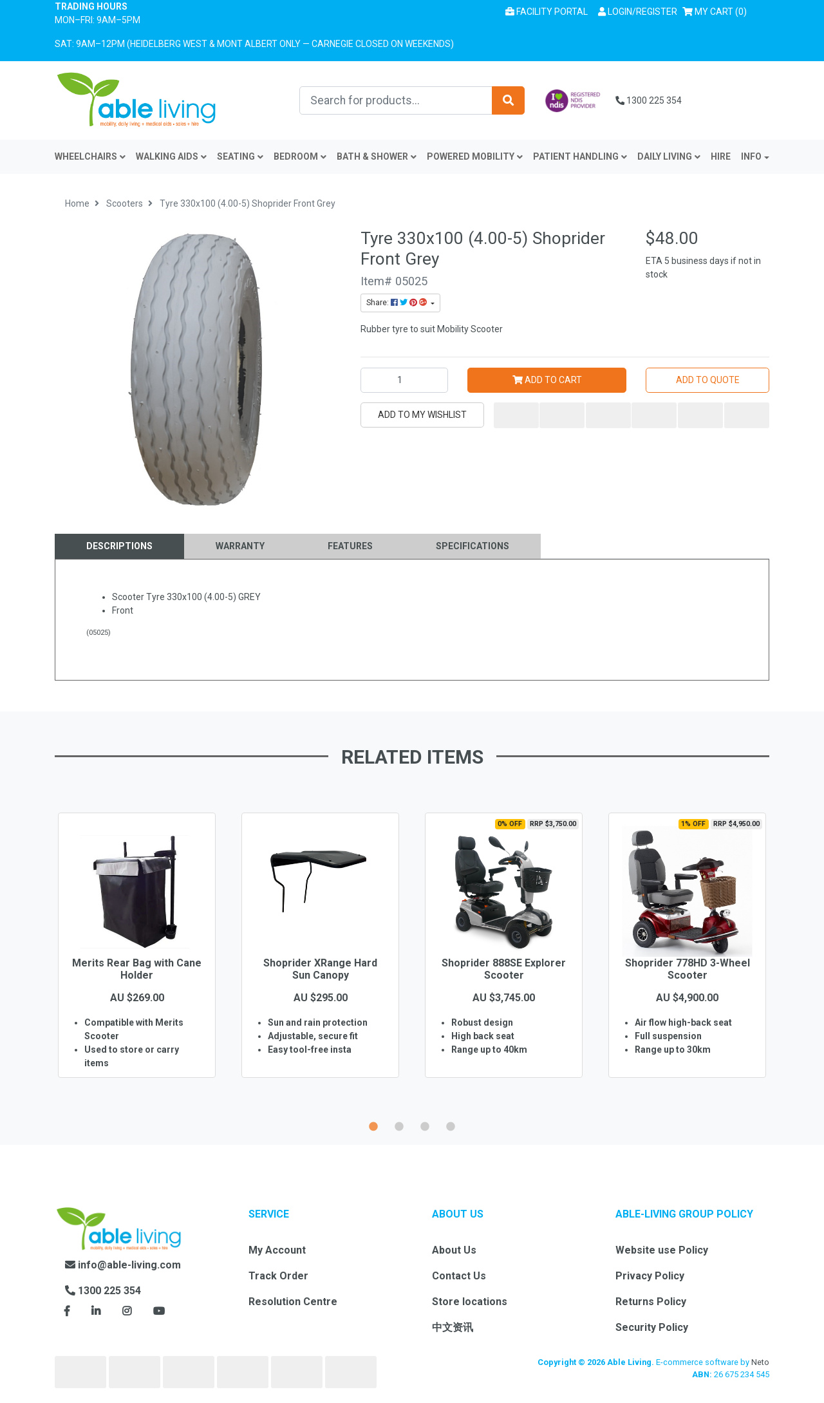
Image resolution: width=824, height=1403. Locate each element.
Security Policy (651, 1327)
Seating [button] (240, 156)
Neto (760, 1362)
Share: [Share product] (397, 302)
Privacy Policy (649, 1276)
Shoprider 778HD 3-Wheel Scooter (687, 969)
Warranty (240, 546)
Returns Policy (650, 1301)
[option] (136, 964)
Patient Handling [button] (580, 156)
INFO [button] (751, 156)
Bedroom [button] (300, 156)
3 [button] (424, 1124)
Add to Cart (547, 380)
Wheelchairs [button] (90, 156)
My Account (277, 1250)
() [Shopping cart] (717, 11)
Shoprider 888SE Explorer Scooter (504, 969)
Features (350, 546)
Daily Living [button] (668, 156)
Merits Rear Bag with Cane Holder (136, 969)
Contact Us (459, 1276)
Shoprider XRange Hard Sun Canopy (320, 969)
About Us (454, 1250)
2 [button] (399, 1124)
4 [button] (450, 1124)
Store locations (469, 1301)
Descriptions (119, 546)
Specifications (472, 546)
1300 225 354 (648, 100)
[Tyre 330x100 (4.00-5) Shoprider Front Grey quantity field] (404, 380)
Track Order (278, 1276)
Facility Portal (546, 11)
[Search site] (508, 100)
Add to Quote (708, 380)
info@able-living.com (123, 1265)
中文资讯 (452, 1327)
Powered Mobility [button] (475, 156)
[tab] (119, 546)
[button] (637, 12)
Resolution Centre (292, 1301)
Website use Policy (661, 1250)
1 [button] (373, 1124)
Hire (721, 156)
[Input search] (395, 100)
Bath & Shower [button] (377, 156)
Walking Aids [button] (171, 156)
